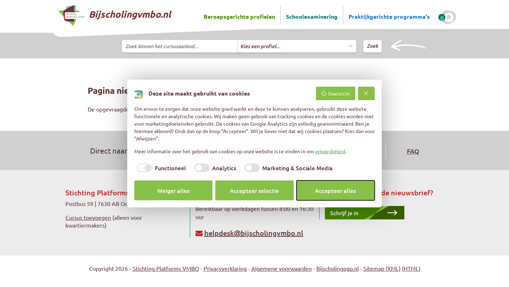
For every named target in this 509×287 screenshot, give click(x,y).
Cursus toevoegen (88, 217)
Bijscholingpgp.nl (337, 268)
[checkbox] (160, 167)
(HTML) (411, 268)
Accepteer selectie (254, 190)
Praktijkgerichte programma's (389, 16)
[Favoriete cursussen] (449, 17)
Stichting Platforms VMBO (166, 268)
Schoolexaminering (312, 16)
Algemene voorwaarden (281, 268)
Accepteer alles (335, 190)
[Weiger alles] (366, 93)
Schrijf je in (344, 213)
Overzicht (335, 93)
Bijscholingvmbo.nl (114, 15)
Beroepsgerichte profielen (239, 16)
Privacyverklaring (225, 268)
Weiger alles (173, 190)
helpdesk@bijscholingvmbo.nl (253, 232)
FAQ (413, 151)
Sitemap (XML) (381, 268)
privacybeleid (330, 151)
